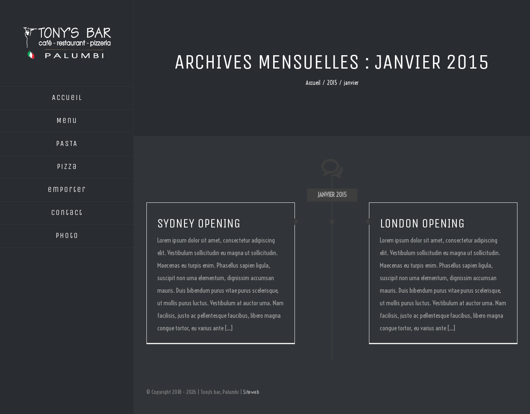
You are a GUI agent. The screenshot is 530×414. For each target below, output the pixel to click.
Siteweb (251, 391)
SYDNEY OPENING (199, 223)
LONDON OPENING (422, 223)
